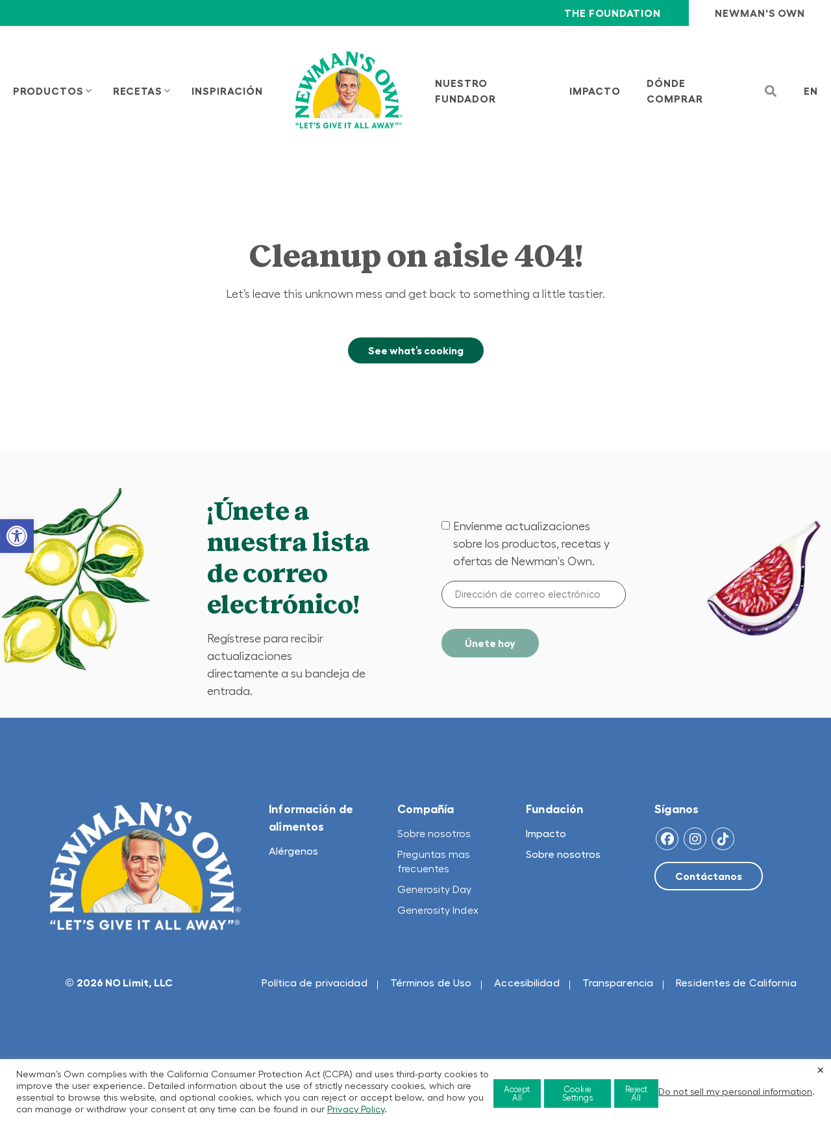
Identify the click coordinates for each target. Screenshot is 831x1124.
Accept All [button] (517, 1093)
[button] (17, 536)
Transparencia (617, 982)
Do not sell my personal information (735, 1091)
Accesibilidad (526, 982)
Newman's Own (760, 13)
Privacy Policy (355, 1109)
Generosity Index (437, 910)
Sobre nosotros (434, 833)
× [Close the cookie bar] (821, 1069)
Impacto (546, 833)
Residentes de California (736, 982)
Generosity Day (434, 889)
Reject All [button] (636, 1093)
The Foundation (612, 13)
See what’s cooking (416, 350)
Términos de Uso (431, 982)
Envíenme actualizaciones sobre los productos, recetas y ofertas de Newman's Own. (531, 544)
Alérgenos (293, 851)
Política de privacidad (314, 982)
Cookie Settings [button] (577, 1093)
